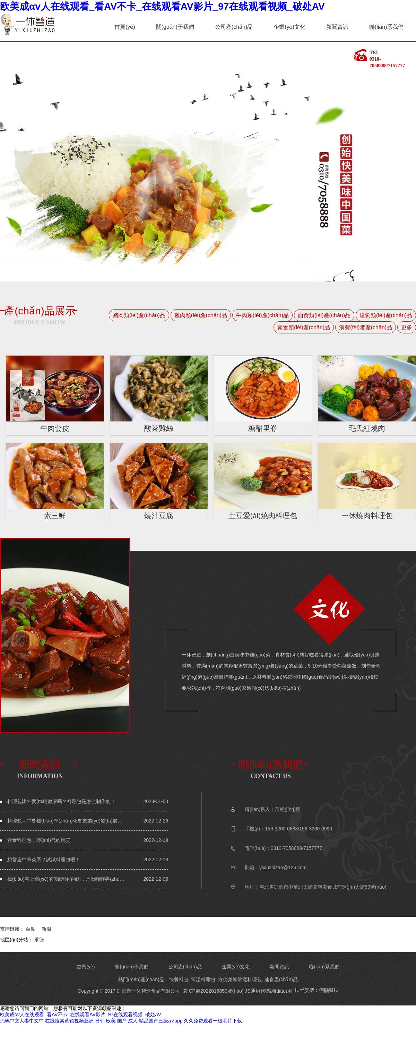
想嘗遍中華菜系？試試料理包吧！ (43, 859)
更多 (406, 327)
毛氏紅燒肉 (367, 428)
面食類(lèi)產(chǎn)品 (324, 315)
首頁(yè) (124, 27)
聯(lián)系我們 (386, 27)
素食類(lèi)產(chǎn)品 (303, 327)
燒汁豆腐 (158, 516)
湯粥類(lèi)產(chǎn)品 (385, 315)
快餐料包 (179, 979)
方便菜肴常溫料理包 (240, 979)
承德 (39, 939)
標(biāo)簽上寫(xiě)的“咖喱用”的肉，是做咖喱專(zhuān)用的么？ (66, 879)
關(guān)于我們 (175, 27)
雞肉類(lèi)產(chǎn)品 (200, 315)
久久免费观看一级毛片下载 (213, 1020)
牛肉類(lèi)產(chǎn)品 (262, 315)
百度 (30, 929)
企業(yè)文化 (289, 27)
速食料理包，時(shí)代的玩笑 (38, 840)
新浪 (46, 929)
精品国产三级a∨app (160, 1020)
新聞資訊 (337, 27)
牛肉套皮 (54, 428)
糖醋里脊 (262, 428)
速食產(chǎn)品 (281, 979)
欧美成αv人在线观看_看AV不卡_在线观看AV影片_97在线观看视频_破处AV (162, 6)
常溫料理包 (203, 979)
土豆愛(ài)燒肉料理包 (262, 516)
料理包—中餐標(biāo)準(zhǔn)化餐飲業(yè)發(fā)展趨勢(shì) (66, 821)
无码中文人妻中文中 (22, 1020)
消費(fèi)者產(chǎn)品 (365, 327)
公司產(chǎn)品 (234, 27)
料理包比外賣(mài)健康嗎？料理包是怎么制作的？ (61, 801)
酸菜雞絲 (158, 428)
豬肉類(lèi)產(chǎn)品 (139, 315)
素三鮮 (55, 516)
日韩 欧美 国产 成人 (116, 1020)
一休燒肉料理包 (366, 516)
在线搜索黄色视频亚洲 (69, 1020)
